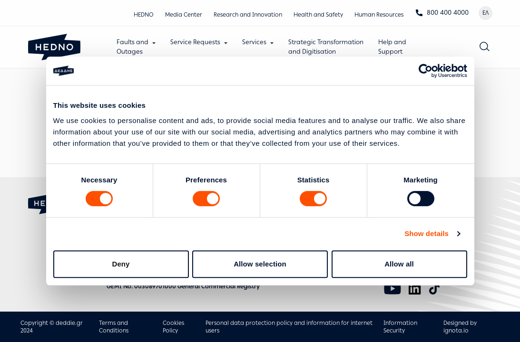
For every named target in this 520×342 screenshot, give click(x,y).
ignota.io (456, 330)
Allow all (399, 264)
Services (254, 42)
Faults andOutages (132, 46)
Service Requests (195, 42)
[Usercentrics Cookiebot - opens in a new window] (425, 71)
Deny (120, 264)
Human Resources (378, 14)
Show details (426, 233)
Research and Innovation (248, 14)
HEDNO (144, 14)
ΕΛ (485, 13)
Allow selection (260, 264)
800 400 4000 (442, 13)
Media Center (183, 14)
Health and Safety (318, 14)
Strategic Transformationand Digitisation (325, 46)
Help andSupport (392, 46)
